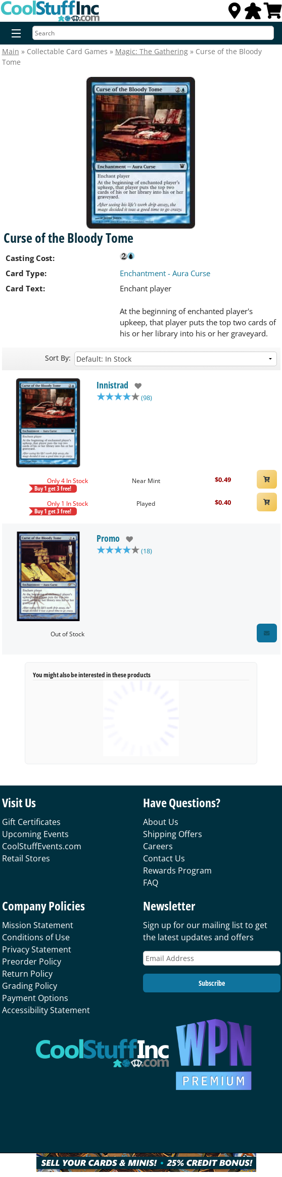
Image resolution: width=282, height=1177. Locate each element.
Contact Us (164, 858)
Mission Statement (37, 925)
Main (10, 51)
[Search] (153, 33)
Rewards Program (177, 870)
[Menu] (14, 33)
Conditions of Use (36, 937)
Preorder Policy (31, 961)
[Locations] (234, 13)
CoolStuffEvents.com (41, 846)
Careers (158, 846)
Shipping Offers (172, 834)
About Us (160, 821)
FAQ (150, 882)
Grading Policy (29, 985)
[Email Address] (211, 958)
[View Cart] (273, 13)
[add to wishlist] (135, 385)
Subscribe (212, 983)
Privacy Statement (36, 949)
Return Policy (27, 973)
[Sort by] (175, 359)
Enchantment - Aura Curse (165, 273)
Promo (108, 538)
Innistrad (112, 385)
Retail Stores (26, 858)
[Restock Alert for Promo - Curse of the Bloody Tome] (267, 633)
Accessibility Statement (46, 1010)
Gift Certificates (31, 821)
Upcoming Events (35, 834)
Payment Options (35, 998)
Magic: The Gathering (151, 51)
